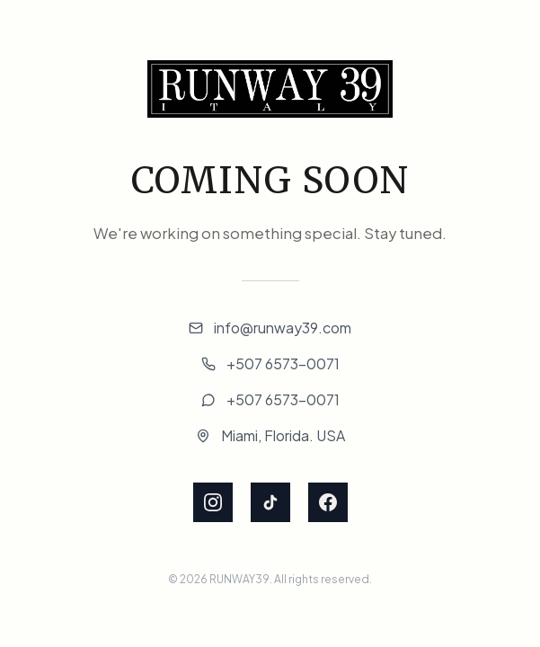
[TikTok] (270, 502)
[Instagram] (213, 502)
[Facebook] (328, 502)
